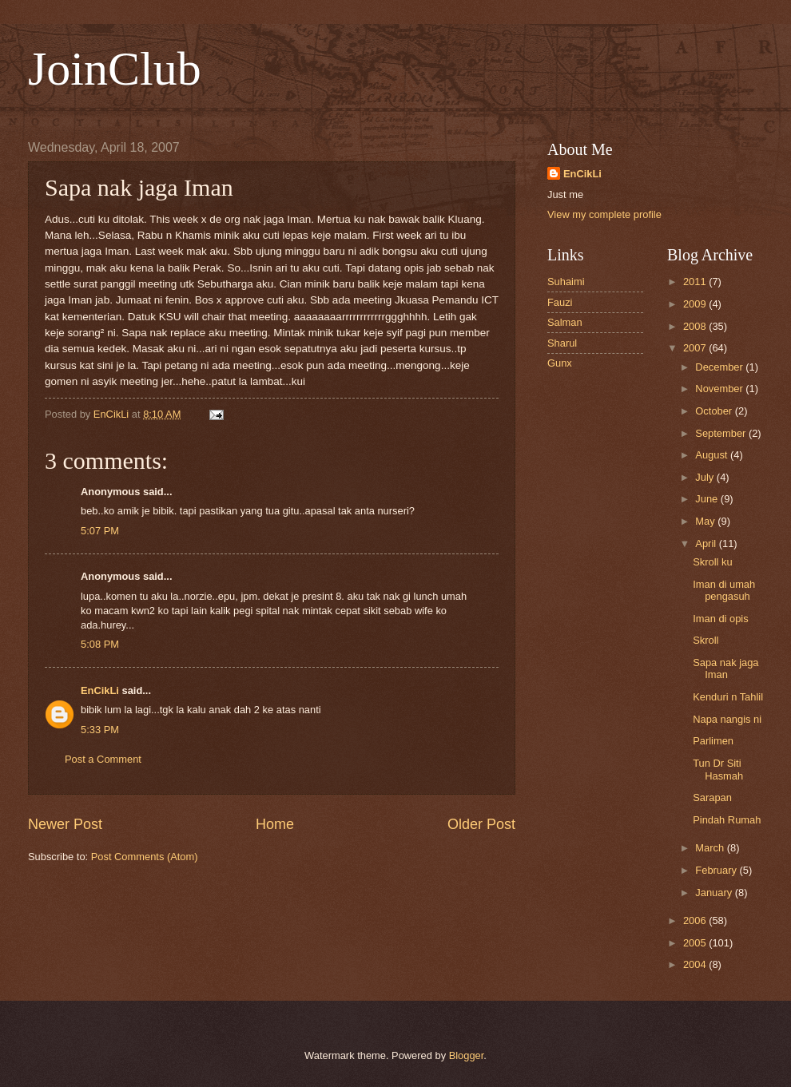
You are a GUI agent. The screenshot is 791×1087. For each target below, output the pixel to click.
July (705, 477)
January (714, 893)
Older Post (481, 824)
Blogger (466, 1055)
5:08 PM (100, 644)
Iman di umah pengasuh (724, 590)
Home (275, 824)
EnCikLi (100, 690)
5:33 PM (100, 730)
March (710, 848)
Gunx (559, 363)
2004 (696, 964)
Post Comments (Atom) (144, 857)
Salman (564, 322)
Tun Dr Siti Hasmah (718, 769)
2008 (696, 326)
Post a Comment (103, 759)
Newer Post (65, 824)
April (706, 543)
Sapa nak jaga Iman (725, 668)
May (706, 521)
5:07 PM (100, 531)
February (717, 870)
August (712, 455)
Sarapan (712, 797)
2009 (696, 304)
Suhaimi (566, 282)
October (714, 411)
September (722, 433)
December (720, 367)
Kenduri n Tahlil (728, 697)
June (708, 499)
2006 (696, 920)
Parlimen (713, 741)
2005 (696, 943)
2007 (696, 348)
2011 (696, 282)
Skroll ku (712, 562)
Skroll (705, 640)
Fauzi (559, 302)
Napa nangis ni (727, 719)
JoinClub (114, 68)
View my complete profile (604, 214)
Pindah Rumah (727, 820)
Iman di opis (720, 619)
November (720, 389)
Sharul (562, 343)
